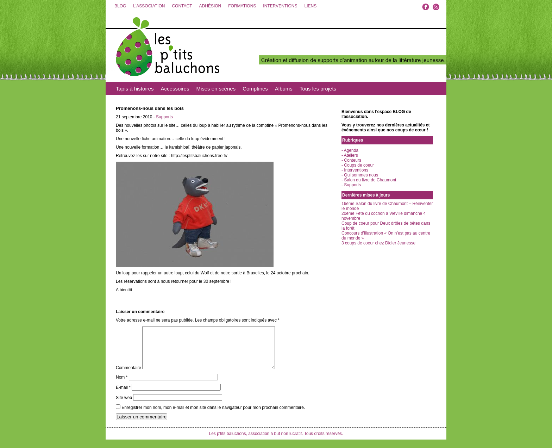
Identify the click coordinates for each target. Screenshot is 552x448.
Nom (121, 385)
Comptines (255, 89)
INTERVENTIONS (280, 6)
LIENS (310, 6)
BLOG (120, 6)
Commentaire (128, 376)
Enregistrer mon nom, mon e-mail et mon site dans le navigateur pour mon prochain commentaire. (213, 415)
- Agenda (349, 150)
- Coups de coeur (357, 165)
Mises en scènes (216, 89)
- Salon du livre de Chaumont (368, 180)
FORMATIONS (242, 6)
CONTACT (182, 6)
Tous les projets (318, 89)
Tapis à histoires (135, 89)
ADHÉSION (210, 6)
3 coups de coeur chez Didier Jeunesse (378, 243)
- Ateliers (349, 155)
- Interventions (354, 170)
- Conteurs (351, 160)
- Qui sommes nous (359, 175)
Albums (284, 89)
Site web (124, 406)
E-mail (123, 395)
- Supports (163, 116)
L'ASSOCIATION (149, 6)
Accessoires (175, 89)
